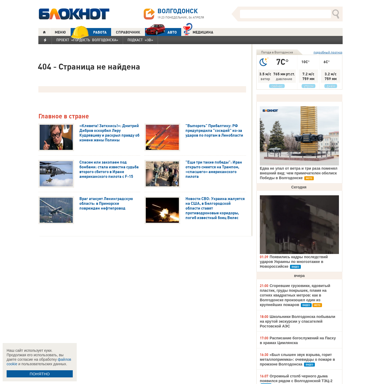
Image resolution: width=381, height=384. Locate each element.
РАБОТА (89, 32)
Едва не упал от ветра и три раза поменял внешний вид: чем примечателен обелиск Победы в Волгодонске (298, 173)
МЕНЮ (60, 32)
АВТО (161, 32)
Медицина (198, 31)
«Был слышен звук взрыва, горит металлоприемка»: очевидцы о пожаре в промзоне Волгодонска (297, 359)
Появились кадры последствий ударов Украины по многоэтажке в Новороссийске (294, 262)
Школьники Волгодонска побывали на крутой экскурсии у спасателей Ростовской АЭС (297, 321)
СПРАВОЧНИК (128, 32)
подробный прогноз (328, 52)
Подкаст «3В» (140, 40)
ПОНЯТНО (40, 374)
